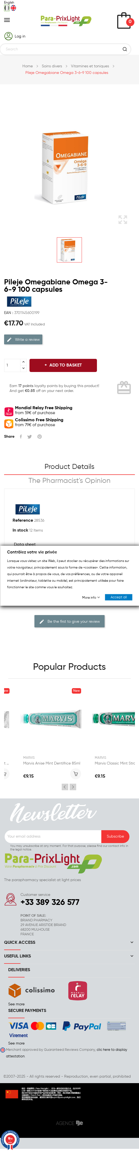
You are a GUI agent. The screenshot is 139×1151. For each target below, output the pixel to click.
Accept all (118, 597)
